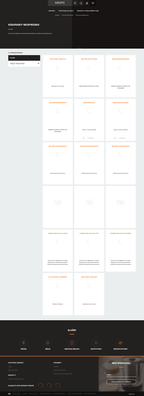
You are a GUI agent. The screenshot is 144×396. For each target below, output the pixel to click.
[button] (87, 3)
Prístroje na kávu (66, 11)
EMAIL (109, 375)
